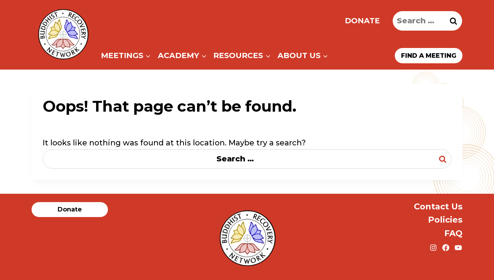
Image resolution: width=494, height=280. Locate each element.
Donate (362, 20)
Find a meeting (428, 55)
